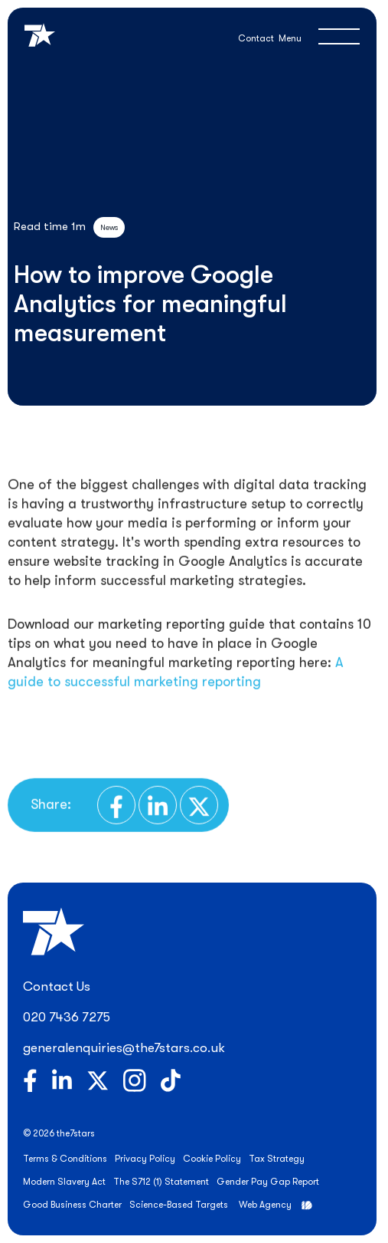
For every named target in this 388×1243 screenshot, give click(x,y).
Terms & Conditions (65, 1158)
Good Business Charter (72, 1204)
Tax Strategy (277, 1158)
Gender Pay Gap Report (268, 1181)
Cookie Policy (212, 1158)
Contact (256, 38)
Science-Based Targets (178, 1204)
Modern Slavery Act (64, 1181)
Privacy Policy (145, 1158)
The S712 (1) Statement (161, 1181)
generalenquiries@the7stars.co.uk (124, 1048)
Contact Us (56, 986)
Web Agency (265, 1204)
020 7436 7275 (66, 1017)
